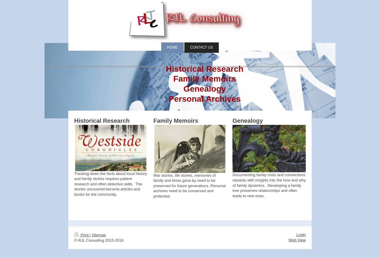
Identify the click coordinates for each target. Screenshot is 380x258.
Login (301, 234)
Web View (297, 240)
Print (82, 235)
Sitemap (99, 235)
